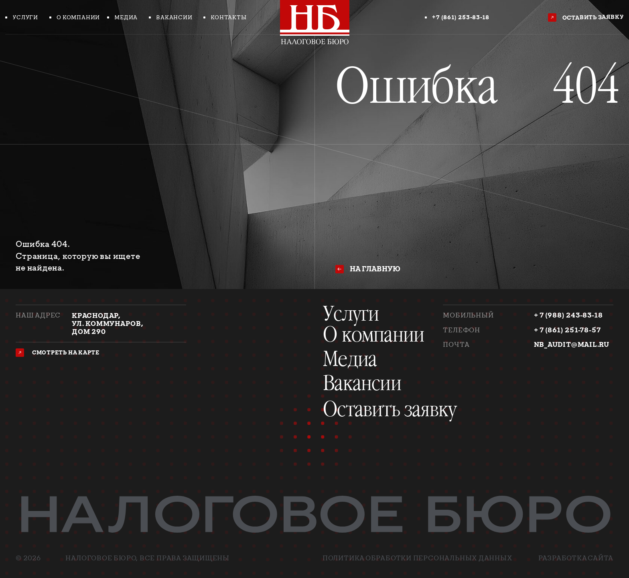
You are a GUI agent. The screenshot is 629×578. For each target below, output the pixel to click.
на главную (375, 268)
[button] (587, 18)
